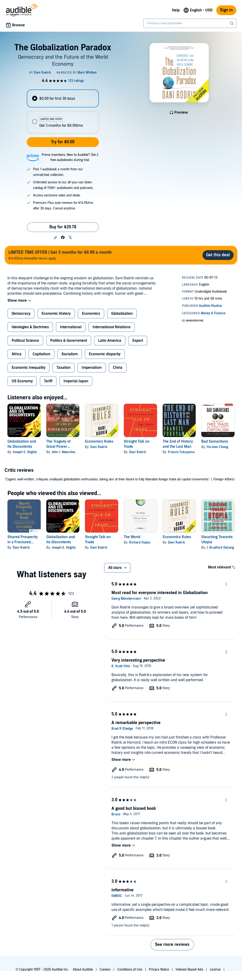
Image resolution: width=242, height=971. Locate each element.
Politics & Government (68, 340)
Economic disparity (105, 354)
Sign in (226, 10)
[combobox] (189, 23)
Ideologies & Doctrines (30, 327)
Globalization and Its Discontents (60, 539)
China (117, 367)
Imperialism (92, 367)
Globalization (122, 313)
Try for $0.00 (62, 142)
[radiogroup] (63, 111)
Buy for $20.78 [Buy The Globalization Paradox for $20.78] (62, 227)
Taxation (64, 367)
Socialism (69, 354)
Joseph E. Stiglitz (25, 452)
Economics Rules (99, 441)
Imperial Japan (76, 381)
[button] (55, 237)
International (70, 327)
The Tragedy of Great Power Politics (58, 446)
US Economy (22, 381)
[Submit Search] (232, 23)
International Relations (112, 327)
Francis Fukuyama (181, 452)
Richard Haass (139, 542)
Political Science (25, 340)
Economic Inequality (28, 367)
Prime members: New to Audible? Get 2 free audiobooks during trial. (70, 157)
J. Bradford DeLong (220, 548)
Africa (16, 354)
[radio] (63, 98)
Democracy (21, 313)
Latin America (109, 340)
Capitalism (41, 354)
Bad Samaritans (214, 441)
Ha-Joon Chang (217, 447)
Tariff (48, 381)
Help (176, 10)
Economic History (56, 313)
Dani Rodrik (98, 447)
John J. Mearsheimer (66, 452)
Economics (91, 313)
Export (137, 340)
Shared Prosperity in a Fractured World (22, 542)
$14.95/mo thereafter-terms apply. (60, 255)
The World (132, 537)
